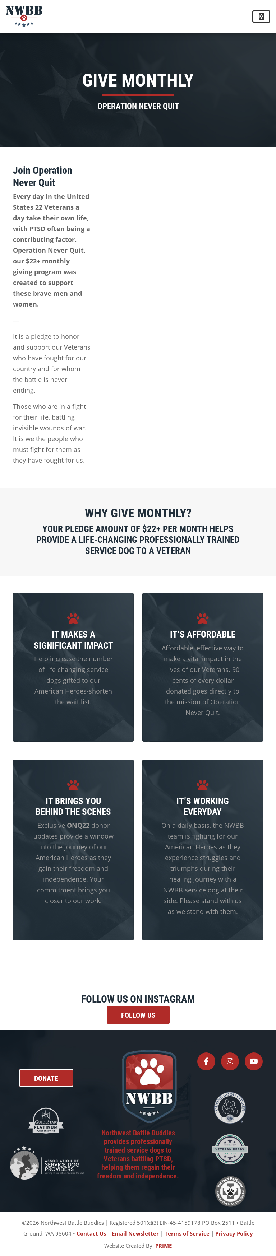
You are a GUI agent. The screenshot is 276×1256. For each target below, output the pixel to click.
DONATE (46, 1078)
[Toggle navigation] (261, 16)
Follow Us (138, 1014)
